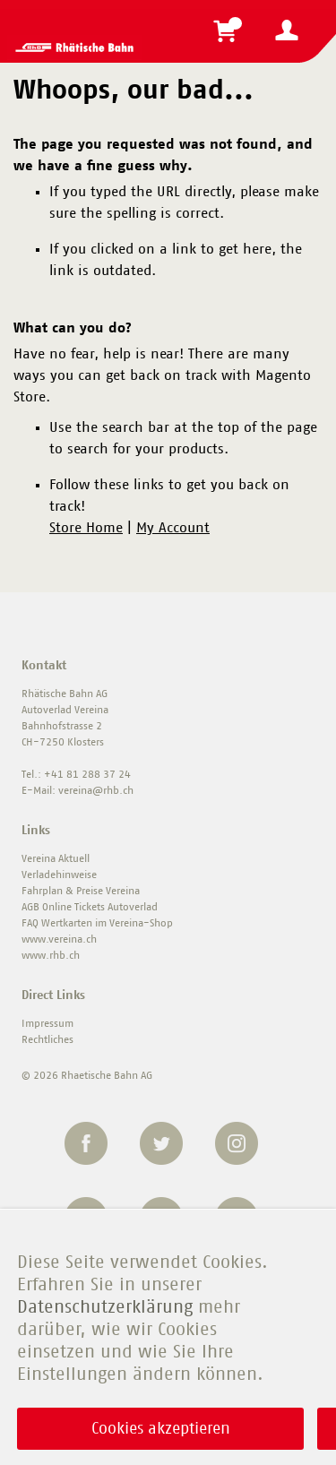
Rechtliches (47, 1039)
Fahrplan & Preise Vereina (81, 890)
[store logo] (74, 47)
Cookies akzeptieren (160, 1429)
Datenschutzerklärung (105, 1307)
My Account (173, 528)
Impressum (47, 1023)
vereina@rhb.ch (96, 790)
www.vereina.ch (59, 939)
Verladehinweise (59, 874)
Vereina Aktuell (56, 858)
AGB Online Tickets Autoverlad (90, 906)
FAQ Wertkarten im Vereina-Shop (97, 923)
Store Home (86, 528)
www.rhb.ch (51, 955)
